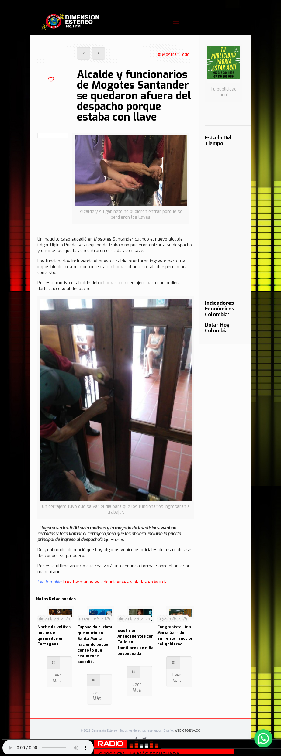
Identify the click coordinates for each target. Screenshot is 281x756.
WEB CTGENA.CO (187, 730)
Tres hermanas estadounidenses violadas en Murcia (115, 582)
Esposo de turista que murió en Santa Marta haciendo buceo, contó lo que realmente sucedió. (95, 644)
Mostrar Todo (172, 54)
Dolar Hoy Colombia (217, 327)
